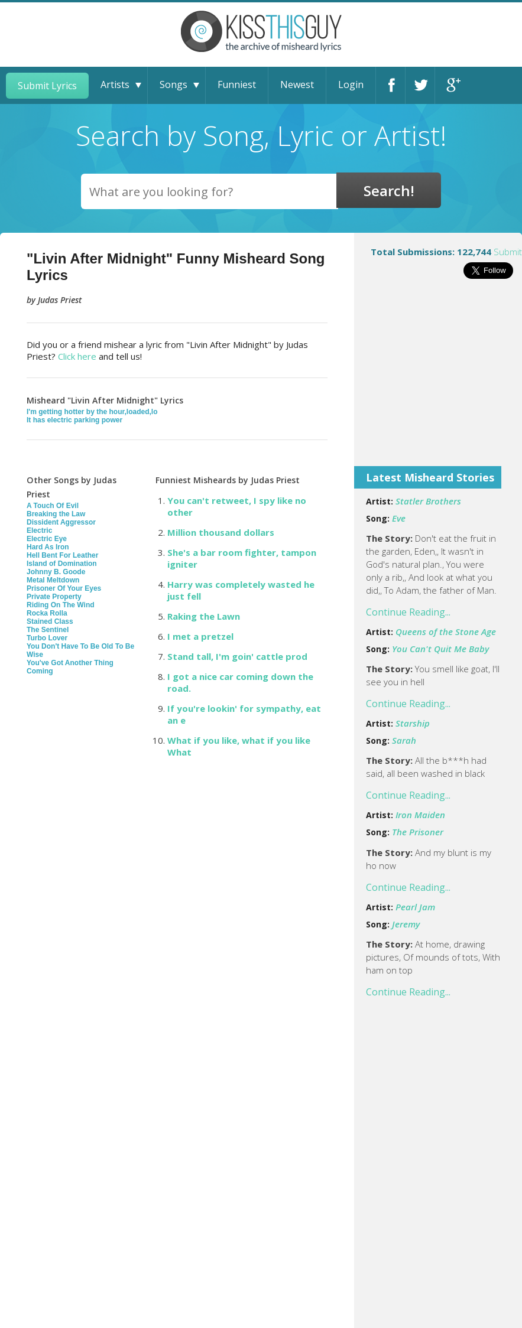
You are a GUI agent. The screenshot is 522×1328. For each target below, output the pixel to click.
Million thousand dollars (220, 532)
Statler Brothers (428, 501)
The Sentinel (48, 630)
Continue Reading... (408, 612)
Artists (114, 84)
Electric (39, 530)
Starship (412, 723)
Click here (77, 356)
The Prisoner (417, 832)
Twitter (420, 85)
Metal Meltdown (53, 580)
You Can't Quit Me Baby (440, 649)
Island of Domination (62, 563)
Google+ (450, 85)
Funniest (237, 84)
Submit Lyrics (47, 85)
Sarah (404, 740)
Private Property (54, 597)
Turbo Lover (47, 638)
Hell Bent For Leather (62, 555)
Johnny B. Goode (56, 572)
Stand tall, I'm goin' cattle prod (237, 656)
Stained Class (50, 621)
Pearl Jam (415, 907)
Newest (297, 84)
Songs (173, 84)
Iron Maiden (420, 815)
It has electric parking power (74, 420)
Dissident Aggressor (61, 522)
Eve (399, 518)
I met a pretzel (200, 636)
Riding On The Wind (61, 605)
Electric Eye (47, 539)
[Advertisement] (438, 380)
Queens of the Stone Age (445, 631)
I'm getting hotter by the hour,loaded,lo (92, 412)
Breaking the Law (56, 514)
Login (351, 84)
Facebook (390, 85)
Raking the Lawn (203, 616)
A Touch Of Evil (53, 506)
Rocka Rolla (47, 613)
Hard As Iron (48, 547)
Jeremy (406, 924)
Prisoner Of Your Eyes (64, 588)
